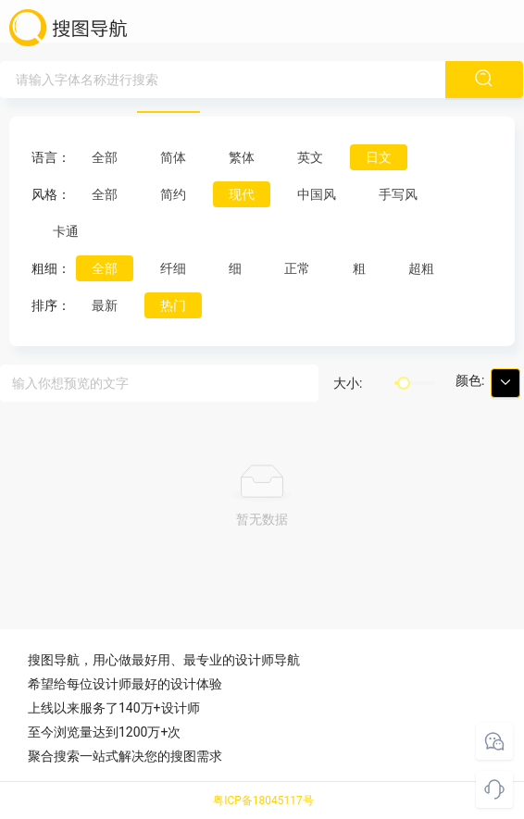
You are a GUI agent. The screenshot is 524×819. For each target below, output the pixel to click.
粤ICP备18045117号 (263, 800)
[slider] (403, 383)
